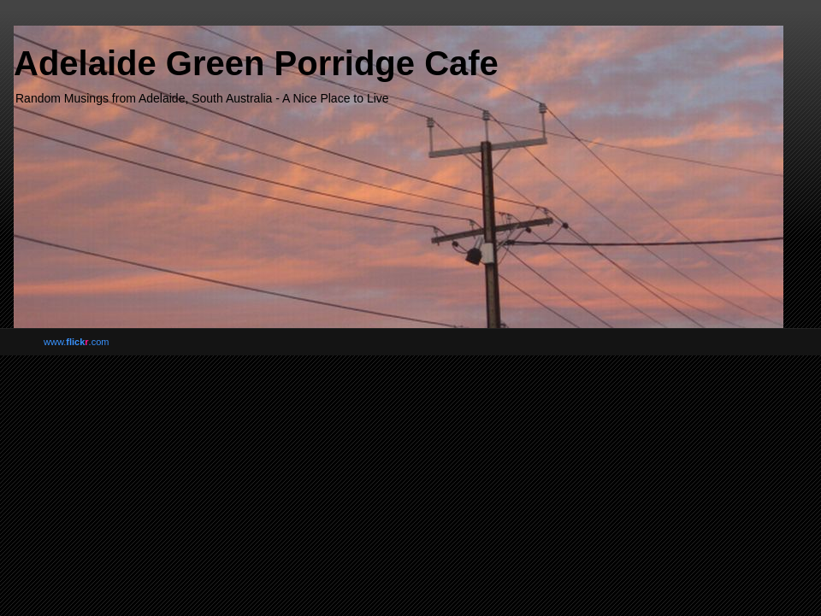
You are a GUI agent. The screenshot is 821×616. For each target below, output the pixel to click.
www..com (76, 342)
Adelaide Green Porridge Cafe (256, 63)
